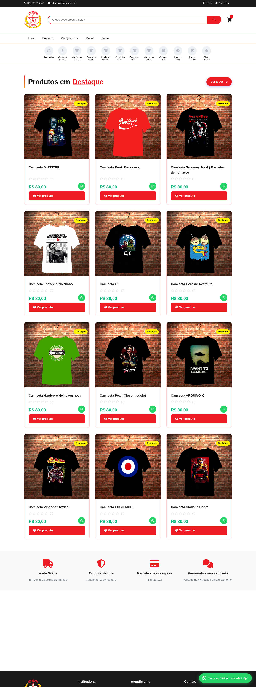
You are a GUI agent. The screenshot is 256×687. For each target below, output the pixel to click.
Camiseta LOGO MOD (116, 507)
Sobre (90, 38)
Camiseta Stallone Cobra (190, 507)
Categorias (69, 38)
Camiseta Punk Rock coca (120, 167)
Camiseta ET (109, 284)
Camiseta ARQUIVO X (187, 395)
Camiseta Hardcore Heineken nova (55, 395)
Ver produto (43, 195)
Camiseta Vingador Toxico (48, 507)
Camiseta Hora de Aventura (191, 284)
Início (31, 38)
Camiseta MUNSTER (44, 167)
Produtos (47, 38)
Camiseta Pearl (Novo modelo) (123, 395)
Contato (106, 38)
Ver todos (219, 81)
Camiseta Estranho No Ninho (51, 284)
